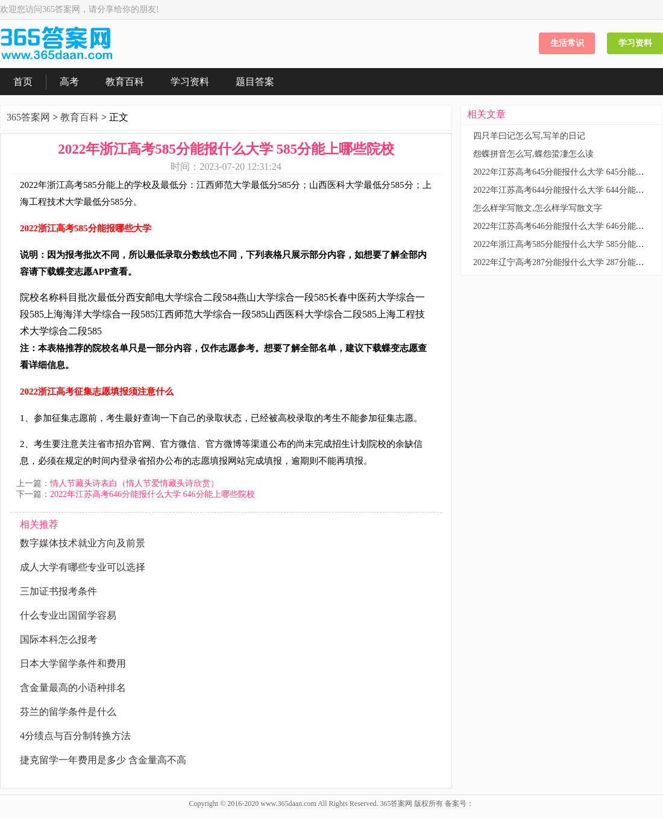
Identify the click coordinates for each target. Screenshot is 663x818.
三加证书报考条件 (58, 591)
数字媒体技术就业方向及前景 (82, 543)
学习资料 (635, 43)
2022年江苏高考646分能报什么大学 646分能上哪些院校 (152, 494)
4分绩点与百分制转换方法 (75, 736)
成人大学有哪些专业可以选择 (82, 567)
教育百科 (124, 81)
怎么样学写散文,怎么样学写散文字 (537, 208)
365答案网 (28, 117)
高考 (69, 81)
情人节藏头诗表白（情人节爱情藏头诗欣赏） (134, 483)
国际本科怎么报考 (58, 639)
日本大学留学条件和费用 (73, 663)
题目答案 (255, 81)
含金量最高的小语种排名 (73, 687)
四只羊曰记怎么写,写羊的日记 (529, 135)
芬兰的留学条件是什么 (68, 712)
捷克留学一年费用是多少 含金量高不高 (103, 760)
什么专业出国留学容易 (68, 615)
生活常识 (567, 43)
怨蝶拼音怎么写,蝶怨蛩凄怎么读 (533, 153)
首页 (23, 81)
